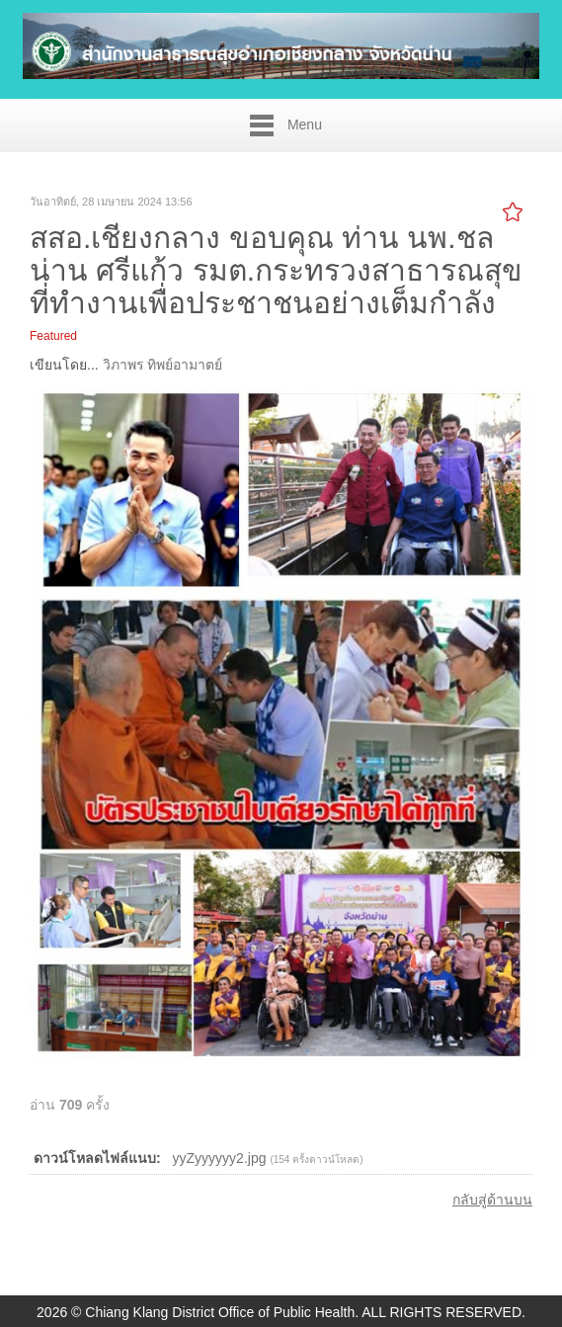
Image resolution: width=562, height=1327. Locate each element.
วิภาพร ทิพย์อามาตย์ (163, 365)
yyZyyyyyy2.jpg (220, 1158)
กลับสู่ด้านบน (492, 1199)
